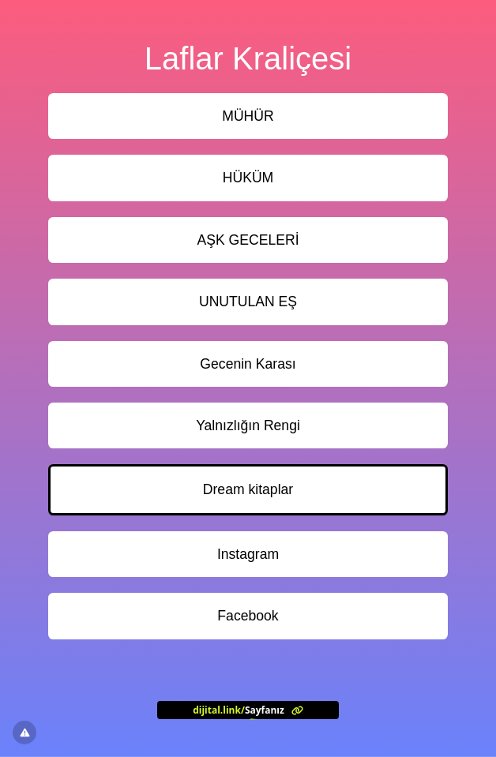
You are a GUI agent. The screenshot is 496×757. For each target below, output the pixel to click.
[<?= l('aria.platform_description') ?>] (248, 709)
